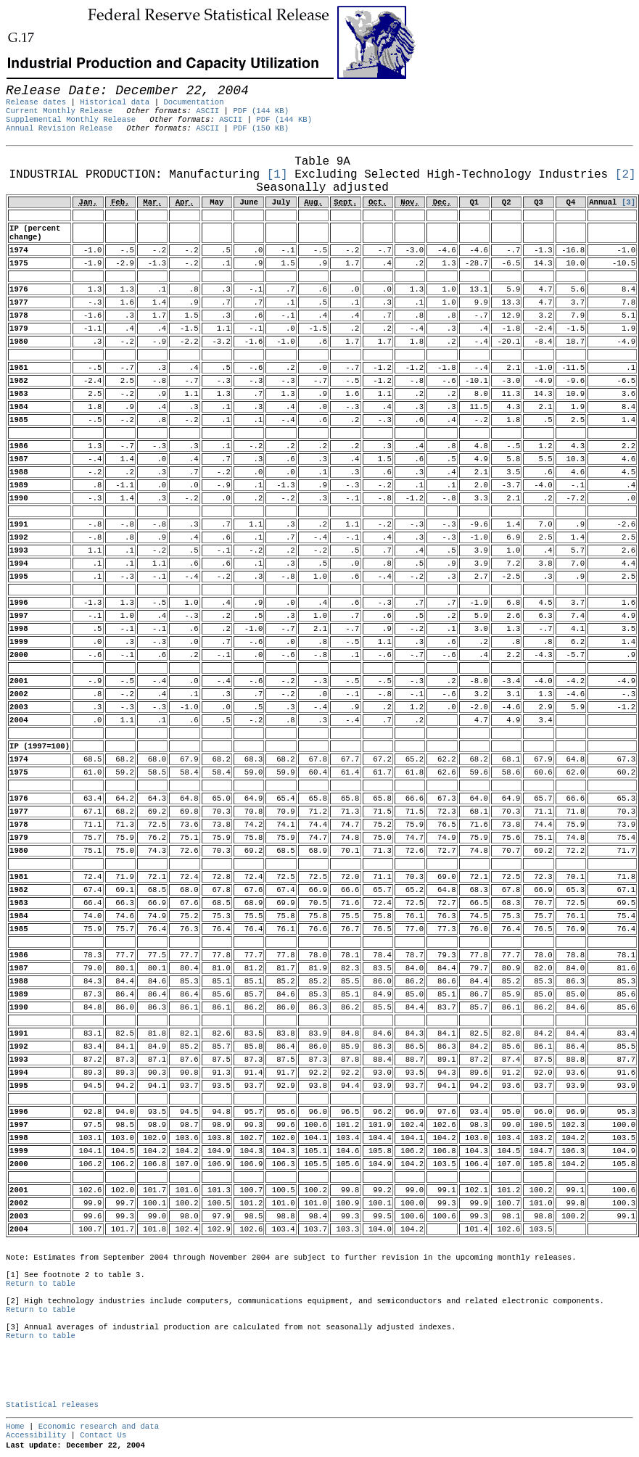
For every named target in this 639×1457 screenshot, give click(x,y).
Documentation (193, 102)
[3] (628, 202)
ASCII (207, 111)
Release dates (36, 102)
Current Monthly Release (59, 111)
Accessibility (36, 1435)
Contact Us (103, 1435)
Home (15, 1426)
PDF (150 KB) (261, 128)
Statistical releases (52, 1404)
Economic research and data (98, 1426)
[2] (625, 174)
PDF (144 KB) (261, 111)
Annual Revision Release (59, 128)
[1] (277, 174)
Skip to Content (23, 81)
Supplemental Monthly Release (71, 119)
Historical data (114, 102)
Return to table (40, 1283)
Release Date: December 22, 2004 (42, 153)
